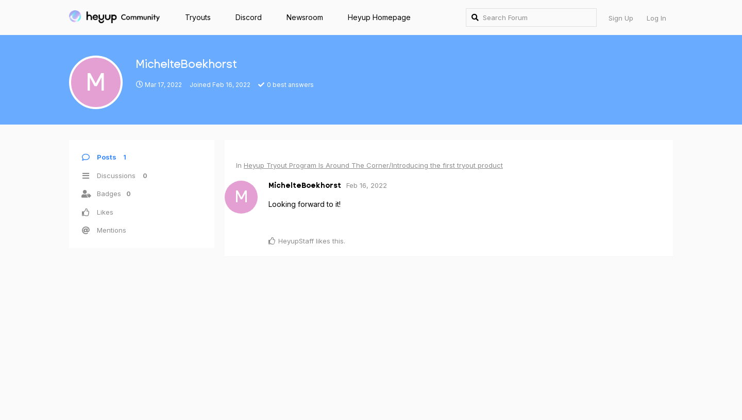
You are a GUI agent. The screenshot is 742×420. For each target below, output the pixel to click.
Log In (656, 18)
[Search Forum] (531, 17)
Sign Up (621, 18)
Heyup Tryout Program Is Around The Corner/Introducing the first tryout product (373, 165)
